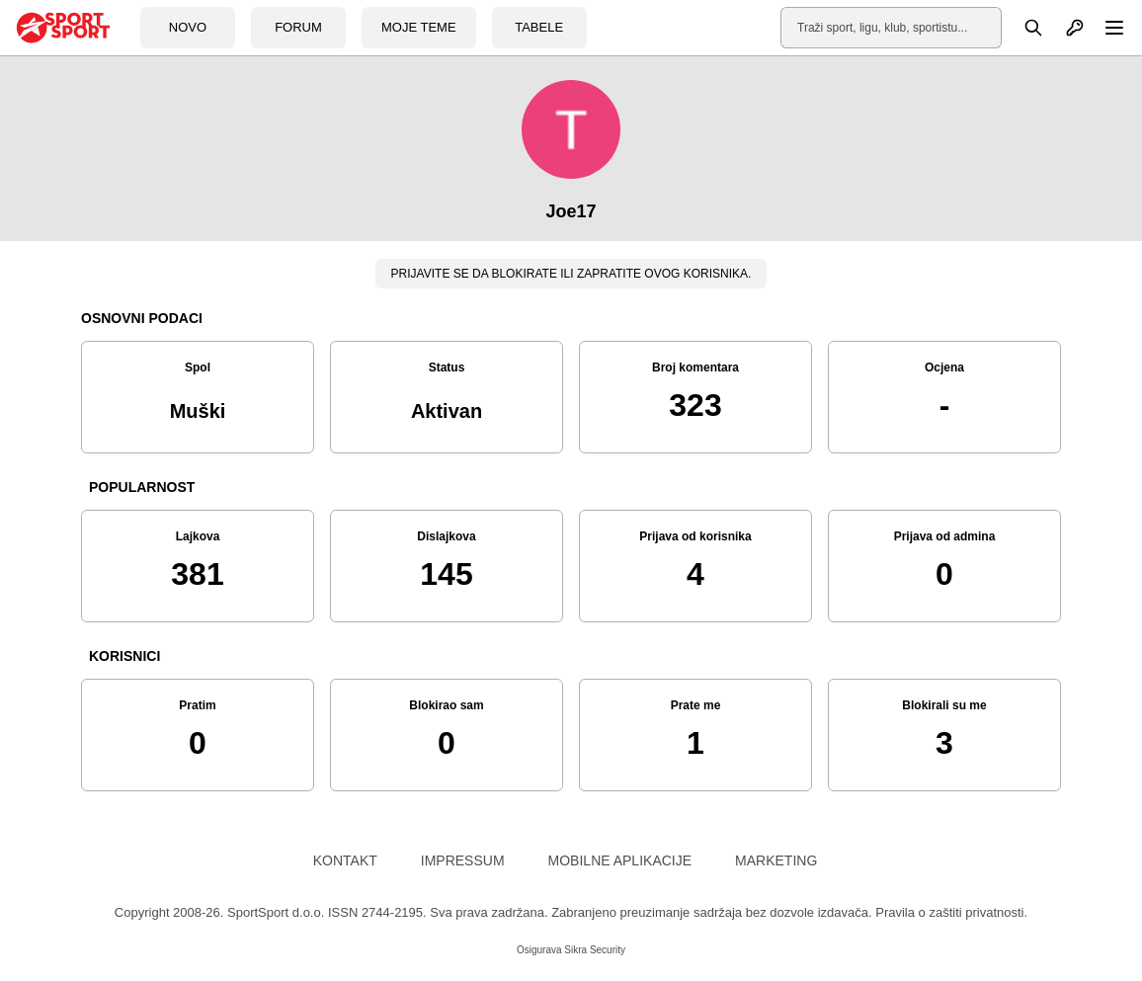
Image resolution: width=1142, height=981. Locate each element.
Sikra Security (594, 949)
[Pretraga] (1022, 27)
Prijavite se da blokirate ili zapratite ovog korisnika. (571, 274)
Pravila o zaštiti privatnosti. (951, 912)
